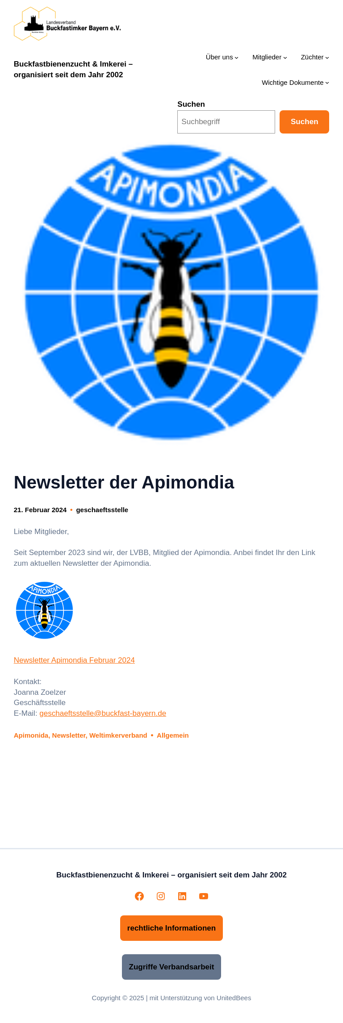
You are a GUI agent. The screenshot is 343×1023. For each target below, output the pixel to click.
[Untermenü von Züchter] (327, 57)
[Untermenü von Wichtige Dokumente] (327, 82)
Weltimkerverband (118, 735)
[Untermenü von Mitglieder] (285, 57)
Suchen (191, 104)
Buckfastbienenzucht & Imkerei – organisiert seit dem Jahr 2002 (171, 875)
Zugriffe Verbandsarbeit (171, 967)
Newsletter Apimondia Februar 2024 (74, 660)
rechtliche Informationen (171, 928)
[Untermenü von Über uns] (236, 57)
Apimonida (31, 735)
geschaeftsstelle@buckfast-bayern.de (102, 713)
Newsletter (69, 735)
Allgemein (173, 735)
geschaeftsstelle (102, 510)
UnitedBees (234, 998)
